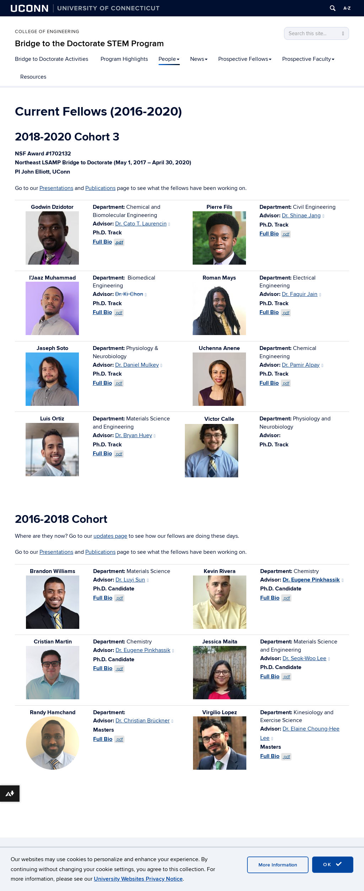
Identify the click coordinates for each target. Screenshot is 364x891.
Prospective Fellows (245, 59)
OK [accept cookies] (332, 864)
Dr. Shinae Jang (303, 215)
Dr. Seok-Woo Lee (306, 658)
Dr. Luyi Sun (132, 579)
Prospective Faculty (308, 59)
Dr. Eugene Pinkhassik (313, 579)
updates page (110, 536)
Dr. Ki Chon (131, 294)
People (169, 59)
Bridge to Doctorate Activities (51, 59)
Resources (33, 76)
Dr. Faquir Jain (301, 294)
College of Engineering (47, 32)
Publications (100, 188)
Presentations (56, 188)
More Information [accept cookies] (277, 865)
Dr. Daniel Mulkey (138, 364)
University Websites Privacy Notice (138, 878)
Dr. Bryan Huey (135, 435)
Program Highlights (124, 59)
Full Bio (109, 241)
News (199, 59)
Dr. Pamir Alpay (302, 364)
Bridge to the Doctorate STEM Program (89, 43)
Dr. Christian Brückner (144, 720)
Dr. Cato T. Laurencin (142, 223)
